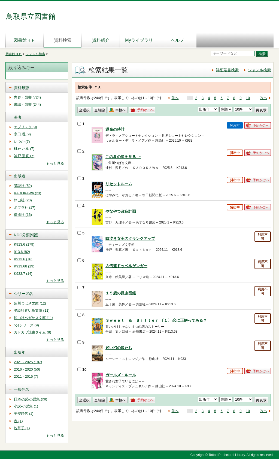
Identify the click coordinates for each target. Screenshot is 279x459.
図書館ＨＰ (24, 40)
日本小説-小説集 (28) (30, 399)
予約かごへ (145, 110)
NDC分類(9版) (26, 235)
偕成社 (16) (23, 215)
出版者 (19, 176)
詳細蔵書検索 (227, 70)
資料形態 (21, 87)
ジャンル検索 (35, 54)
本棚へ (120, 110)
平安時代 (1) (24, 414)
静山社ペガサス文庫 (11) (33, 318)
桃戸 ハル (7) (24, 149)
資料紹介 (101, 40)
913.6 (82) (22, 252)
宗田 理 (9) (22, 134)
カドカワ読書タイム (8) (32, 332)
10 (248, 98)
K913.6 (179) (24, 244)
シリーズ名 (23, 293)
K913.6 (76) (23, 259)
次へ (263, 98)
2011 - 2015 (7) (26, 376)
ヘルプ (177, 40)
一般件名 (21, 389)
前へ (174, 98)
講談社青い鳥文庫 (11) (32, 310)
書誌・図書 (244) (27, 104)
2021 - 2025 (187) (28, 362)
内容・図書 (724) (27, 97)
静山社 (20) (23, 200)
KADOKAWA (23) (27, 193)
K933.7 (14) (23, 274)
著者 (18, 117)
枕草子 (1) (22, 428)
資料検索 (62, 40)
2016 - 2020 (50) (27, 369)
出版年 (19, 352)
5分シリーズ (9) (26, 325)
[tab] (36, 87)
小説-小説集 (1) (26, 406)
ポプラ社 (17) (24, 207)
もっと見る (55, 163)
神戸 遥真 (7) (24, 156)
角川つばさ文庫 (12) (30, 303)
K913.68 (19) (24, 266)
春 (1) (18, 421)
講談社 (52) (23, 186)
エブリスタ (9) (25, 127)
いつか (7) (22, 141)
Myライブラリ (139, 40)
